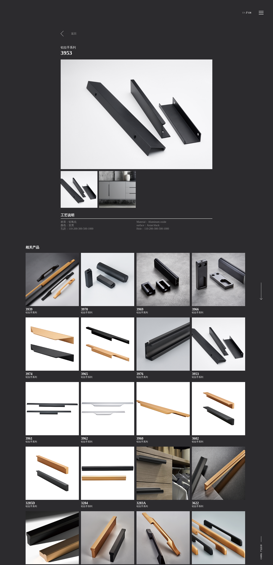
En (243, 12)
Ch (249, 12)
